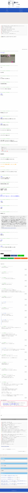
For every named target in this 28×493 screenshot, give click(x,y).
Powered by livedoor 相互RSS (5, 447)
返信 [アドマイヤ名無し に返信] (25, 269)
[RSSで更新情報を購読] (21, 258)
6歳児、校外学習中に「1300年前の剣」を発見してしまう (8, 425)
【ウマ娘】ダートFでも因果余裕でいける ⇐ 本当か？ (8, 445)
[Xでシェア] (7, 255)
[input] (14, 462)
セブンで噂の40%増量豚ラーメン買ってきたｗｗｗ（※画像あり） (9, 438)
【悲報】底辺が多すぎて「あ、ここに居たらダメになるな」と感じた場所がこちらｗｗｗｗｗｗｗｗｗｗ (14, 437)
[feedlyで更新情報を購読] (7, 258)
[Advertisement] (14, 18)
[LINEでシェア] (21, 255)
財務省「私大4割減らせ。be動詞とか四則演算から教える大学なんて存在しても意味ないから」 (12, 435)
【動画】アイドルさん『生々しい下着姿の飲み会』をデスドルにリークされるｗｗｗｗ (12, 424)
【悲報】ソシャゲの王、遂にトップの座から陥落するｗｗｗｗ (8, 33)
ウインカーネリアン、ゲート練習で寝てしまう (7, 478)
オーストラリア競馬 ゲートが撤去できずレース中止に (8, 476)
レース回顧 (2, 253)
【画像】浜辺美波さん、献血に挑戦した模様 (7, 423)
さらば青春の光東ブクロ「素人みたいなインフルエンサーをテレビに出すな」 (10, 31)
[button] (26, 461)
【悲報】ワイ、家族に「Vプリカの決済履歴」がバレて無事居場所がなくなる (10, 427)
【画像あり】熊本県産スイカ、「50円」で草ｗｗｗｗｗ (8, 426)
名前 (1, 416)
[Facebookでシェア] (14, 255)
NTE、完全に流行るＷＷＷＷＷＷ (5, 32)
